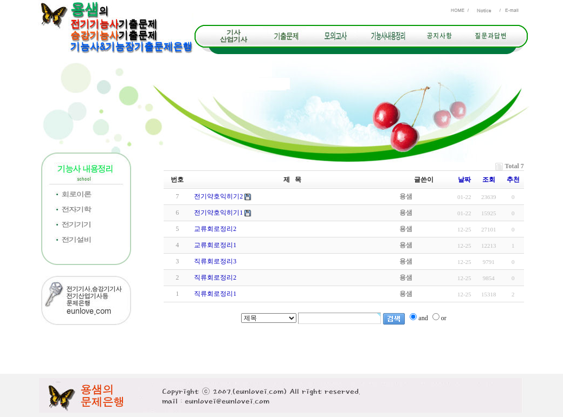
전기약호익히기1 (218, 212)
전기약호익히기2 (218, 196)
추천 (513, 179)
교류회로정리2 (215, 229)
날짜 (464, 179)
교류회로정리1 (215, 245)
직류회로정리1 (215, 293)
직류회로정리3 (215, 261)
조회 (488, 179)
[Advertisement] (282, 349)
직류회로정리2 (215, 277)
